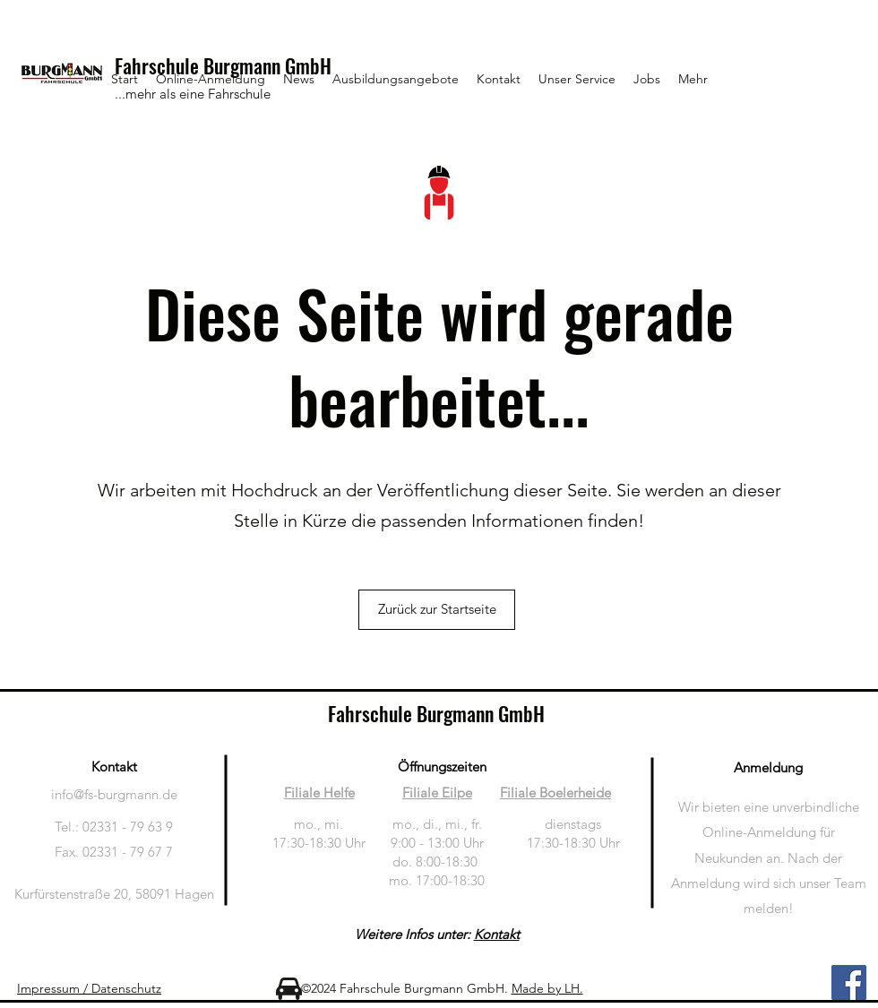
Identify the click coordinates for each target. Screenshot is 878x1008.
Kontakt (497, 934)
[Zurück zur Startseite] (436, 610)
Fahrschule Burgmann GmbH (436, 713)
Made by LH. (547, 988)
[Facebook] (848, 982)
